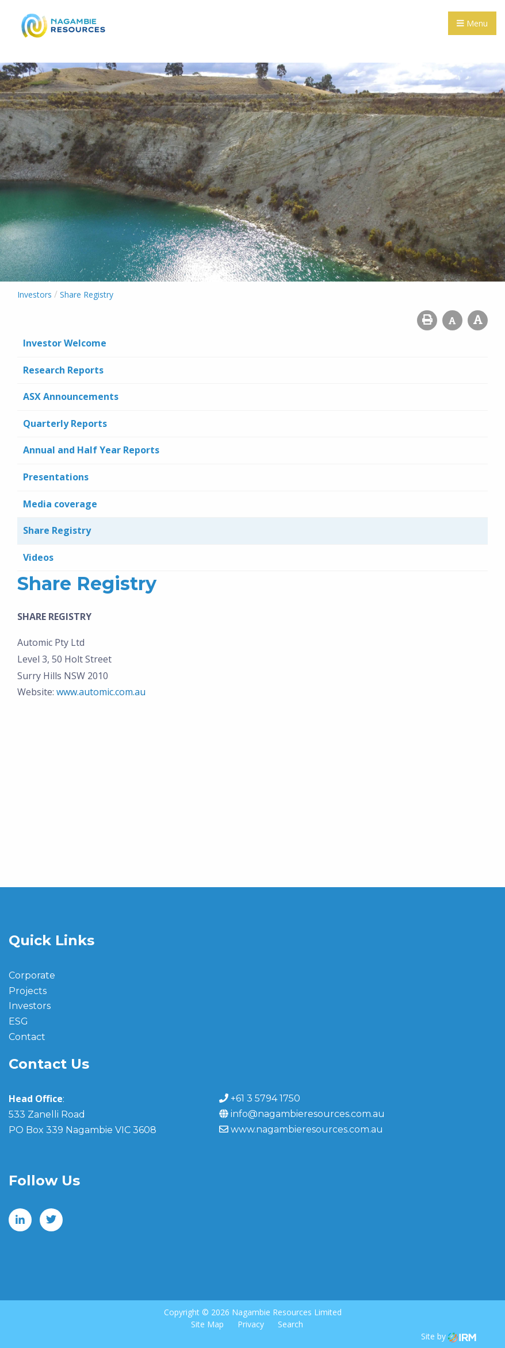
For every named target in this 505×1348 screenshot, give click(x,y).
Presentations (56, 477)
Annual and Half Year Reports (91, 450)
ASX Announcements (70, 396)
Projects (28, 990)
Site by (448, 1336)
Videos (38, 557)
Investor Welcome (64, 343)
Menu (472, 23)
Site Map (207, 1324)
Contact (27, 1036)
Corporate (32, 975)
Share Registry (57, 530)
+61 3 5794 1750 (265, 1098)
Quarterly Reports (65, 423)
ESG (18, 1021)
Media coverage (60, 504)
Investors (30, 1005)
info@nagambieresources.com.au (308, 1113)
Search (290, 1324)
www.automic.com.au (101, 691)
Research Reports (63, 370)
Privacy (251, 1324)
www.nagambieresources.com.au (307, 1129)
